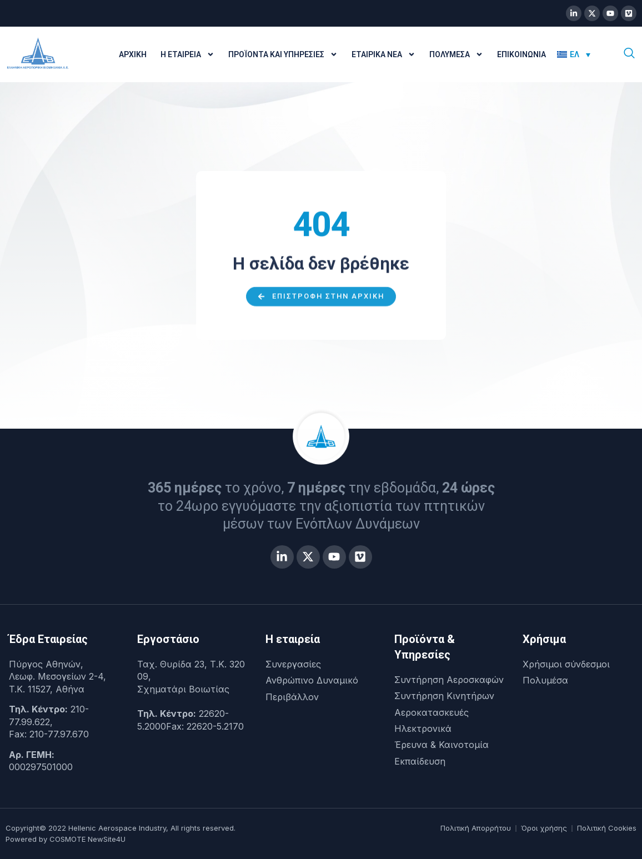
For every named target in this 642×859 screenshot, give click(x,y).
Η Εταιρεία (187, 54)
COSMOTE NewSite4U (87, 839)
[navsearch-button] (629, 54)
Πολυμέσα (456, 54)
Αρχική (133, 54)
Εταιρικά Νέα (383, 54)
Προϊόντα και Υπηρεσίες (283, 54)
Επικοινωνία (521, 54)
